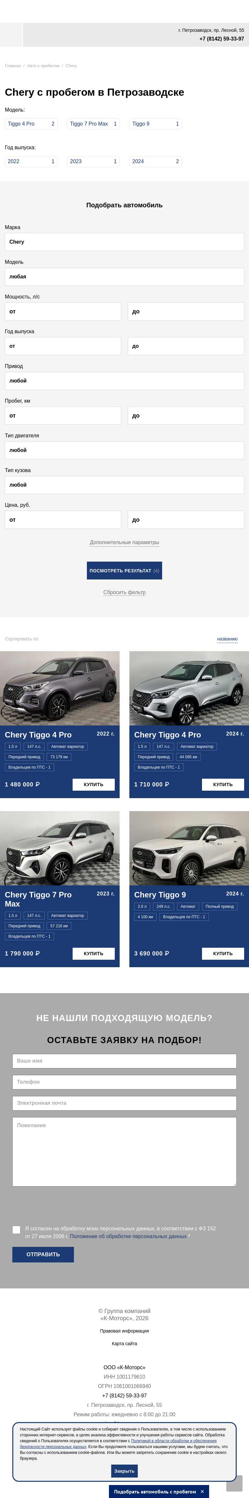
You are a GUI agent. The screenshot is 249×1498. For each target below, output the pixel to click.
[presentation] (61, 1205)
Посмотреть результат (124, 570)
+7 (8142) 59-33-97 (222, 39)
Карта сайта (124, 1343)
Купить (94, 784)
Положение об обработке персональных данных (128, 1236)
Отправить (43, 1254)
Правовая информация (124, 1331)
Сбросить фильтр (124, 592)
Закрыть (124, 1471)
